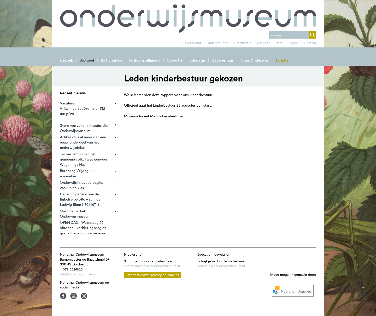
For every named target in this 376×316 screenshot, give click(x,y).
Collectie (174, 60)
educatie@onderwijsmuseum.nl (221, 266)
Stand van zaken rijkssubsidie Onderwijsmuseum (84, 128)
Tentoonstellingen (144, 60)
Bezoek (66, 60)
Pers (279, 43)
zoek (312, 35)
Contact (310, 43)
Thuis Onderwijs (254, 60)
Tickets (281, 60)
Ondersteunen (217, 43)
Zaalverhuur (222, 60)
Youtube (73, 296)
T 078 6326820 (71, 269)
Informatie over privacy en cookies (152, 275)
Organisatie (242, 43)
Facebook (63, 296)
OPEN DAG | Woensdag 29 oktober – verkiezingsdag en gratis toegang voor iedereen (83, 227)
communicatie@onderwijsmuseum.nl (152, 266)
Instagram (84, 296)
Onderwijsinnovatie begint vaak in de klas (81, 185)
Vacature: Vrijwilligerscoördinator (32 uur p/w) (82, 108)
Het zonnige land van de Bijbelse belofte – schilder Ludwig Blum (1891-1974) (81, 199)
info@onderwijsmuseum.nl (80, 274)
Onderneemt (191, 43)
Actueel (87, 60)
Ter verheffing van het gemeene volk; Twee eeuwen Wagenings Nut (83, 159)
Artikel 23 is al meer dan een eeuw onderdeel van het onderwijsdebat (83, 142)
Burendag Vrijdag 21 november (76, 173)
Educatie (197, 60)
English (293, 43)
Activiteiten (111, 60)
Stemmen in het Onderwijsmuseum (75, 213)
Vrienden (263, 43)
